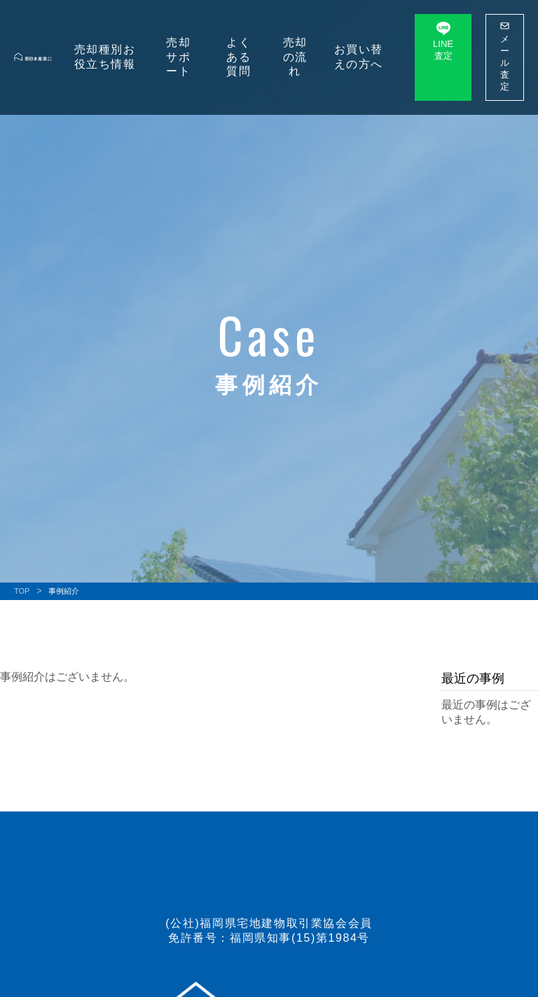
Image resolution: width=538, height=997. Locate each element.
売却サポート (178, 57)
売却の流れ (295, 57)
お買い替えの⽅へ (358, 56)
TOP (21, 591)
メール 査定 (504, 57)
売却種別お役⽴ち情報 (105, 56)
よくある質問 (238, 57)
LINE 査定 (443, 41)
